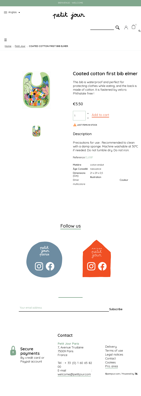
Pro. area (111, 366)
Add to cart (100, 115)
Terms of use (114, 350)
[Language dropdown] (12, 12)
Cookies (110, 362)
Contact (110, 358)
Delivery (111, 346)
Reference (79, 157)
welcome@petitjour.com (74, 374)
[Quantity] (79, 115)
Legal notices (114, 354)
